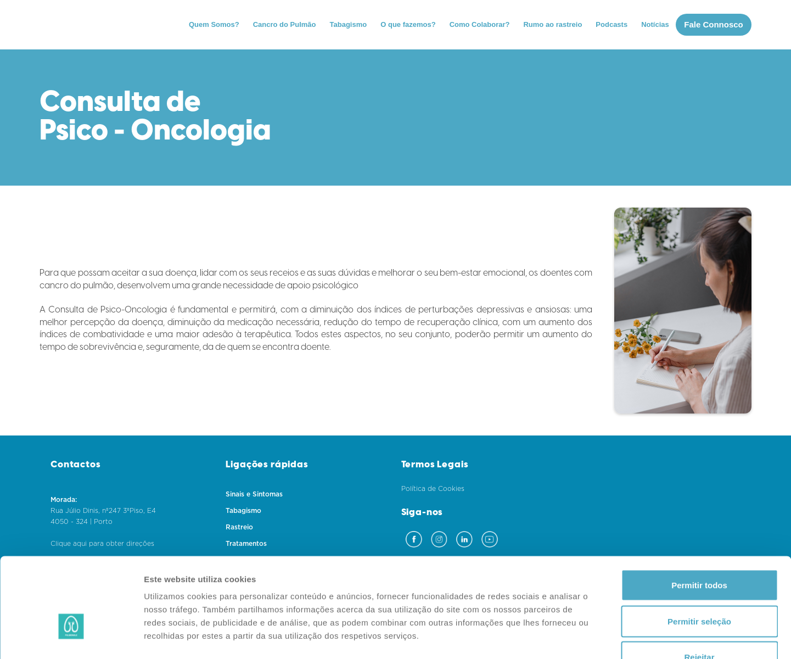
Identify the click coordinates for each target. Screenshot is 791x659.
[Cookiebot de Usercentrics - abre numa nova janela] (71, 637)
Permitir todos (699, 515)
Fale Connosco (713, 24)
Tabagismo (348, 24)
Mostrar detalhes (602, 637)
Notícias (655, 24)
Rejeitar (699, 586)
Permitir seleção (699, 551)
